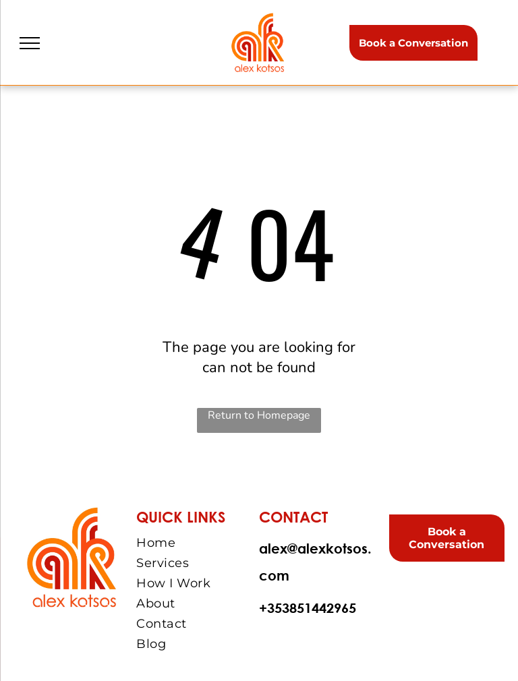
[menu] (29, 43)
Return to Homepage (259, 415)
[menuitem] (196, 543)
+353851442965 (307, 608)
